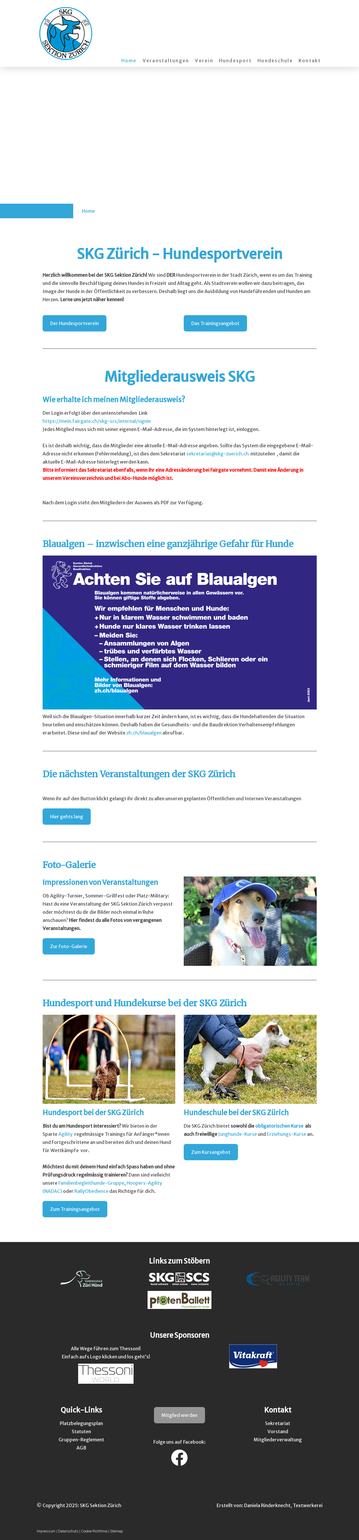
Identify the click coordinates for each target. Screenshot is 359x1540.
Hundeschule (275, 60)
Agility (65, 1134)
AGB (81, 1448)
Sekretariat (277, 1423)
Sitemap (116, 1531)
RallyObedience (91, 1191)
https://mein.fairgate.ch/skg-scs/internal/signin (97, 421)
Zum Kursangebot (210, 1152)
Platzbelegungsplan (81, 1423)
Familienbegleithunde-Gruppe (91, 1183)
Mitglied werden (179, 1415)
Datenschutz (68, 1531)
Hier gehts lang (66, 816)
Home (129, 60)
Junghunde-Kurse (237, 1134)
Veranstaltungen (166, 60)
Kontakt (310, 60)
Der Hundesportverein (74, 323)
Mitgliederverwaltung (278, 1440)
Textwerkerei (308, 1505)
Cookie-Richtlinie (94, 1531)
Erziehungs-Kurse (286, 1134)
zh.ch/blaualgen (144, 733)
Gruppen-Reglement (81, 1440)
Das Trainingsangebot (215, 323)
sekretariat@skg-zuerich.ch (218, 454)
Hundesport (235, 60)
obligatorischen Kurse (279, 1126)
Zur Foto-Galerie (68, 946)
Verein (204, 60)
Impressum (46, 1531)
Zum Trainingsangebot (75, 1209)
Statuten (81, 1431)
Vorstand (277, 1431)
